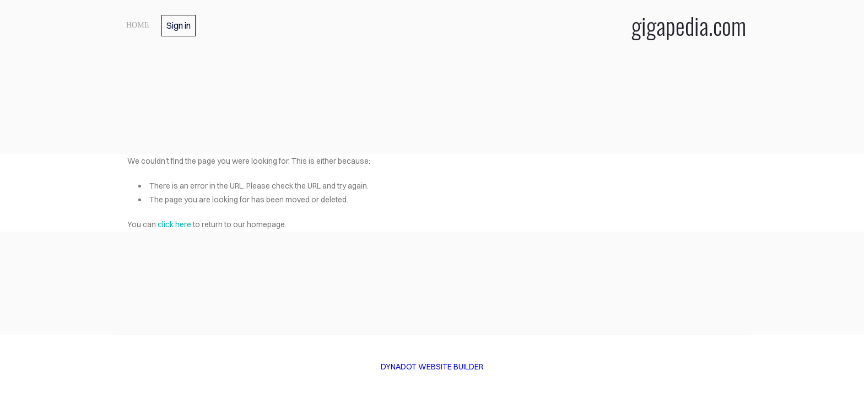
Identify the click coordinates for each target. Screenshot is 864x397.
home (137, 25)
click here (174, 224)
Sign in (178, 25)
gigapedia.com (688, 25)
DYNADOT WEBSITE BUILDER (432, 367)
